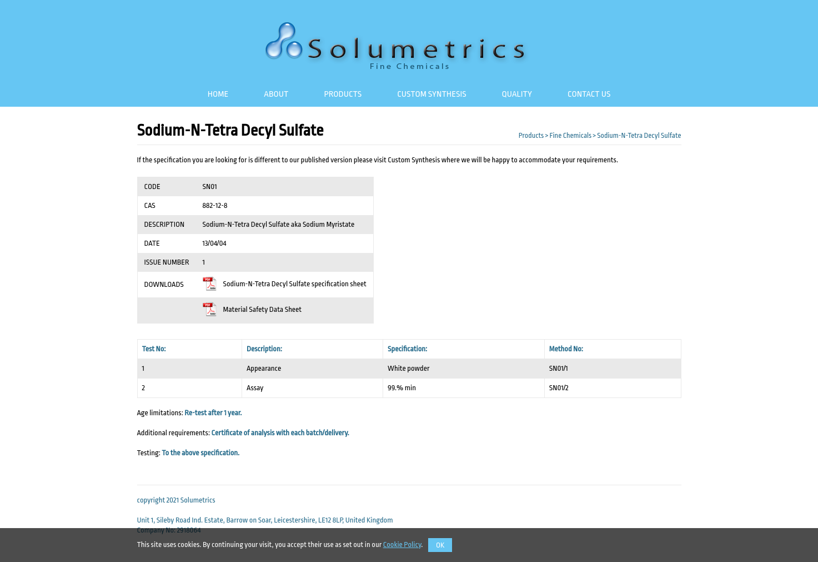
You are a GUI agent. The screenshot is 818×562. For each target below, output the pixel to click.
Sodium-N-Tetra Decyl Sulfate (639, 136)
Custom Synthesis (431, 94)
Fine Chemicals (570, 136)
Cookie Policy (402, 544)
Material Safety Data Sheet (252, 309)
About (276, 94)
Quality (517, 94)
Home (218, 94)
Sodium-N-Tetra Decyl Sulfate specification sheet (285, 284)
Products (343, 94)
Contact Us (589, 94)
